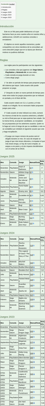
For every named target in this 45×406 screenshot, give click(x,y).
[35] (31, 386)
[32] (31, 367)
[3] (31, 179)
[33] (31, 374)
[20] (31, 285)
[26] (31, 337)
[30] (31, 358)
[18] (31, 274)
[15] (31, 263)
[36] (31, 392)
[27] (31, 342)
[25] (31, 331)
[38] (31, 403)
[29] (31, 353)
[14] (31, 255)
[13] (31, 246)
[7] (31, 201)
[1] (31, 168)
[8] (31, 205)
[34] (31, 381)
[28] (31, 348)
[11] (31, 218)
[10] (31, 214)
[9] (31, 209)
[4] (31, 187)
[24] (31, 306)
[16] (31, 267)
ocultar (12, 4)
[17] (31, 270)
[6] (31, 195)
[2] (31, 172)
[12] (31, 223)
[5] (31, 191)
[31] (31, 362)
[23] (31, 299)
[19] (31, 280)
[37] (31, 397)
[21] (31, 291)
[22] (31, 295)
